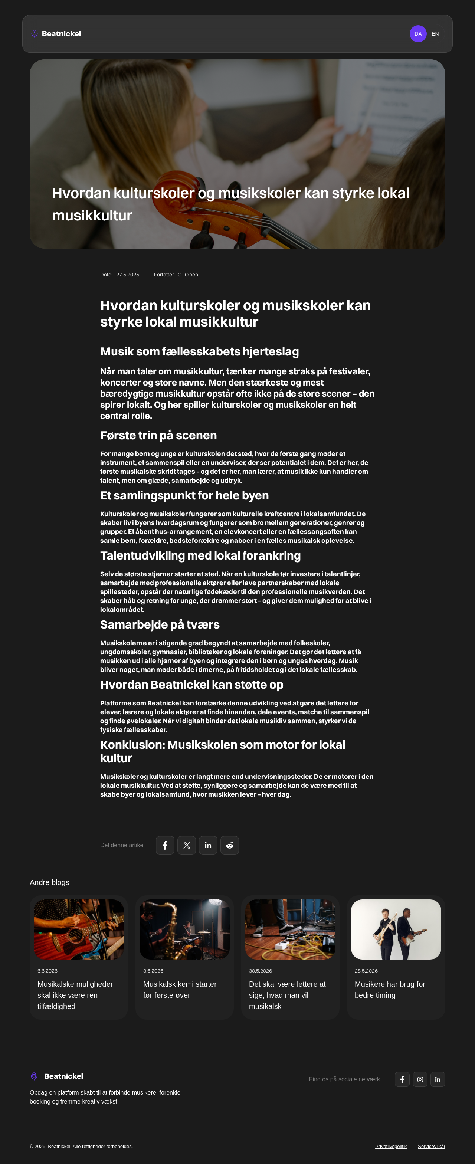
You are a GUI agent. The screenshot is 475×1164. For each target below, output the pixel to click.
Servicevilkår (431, 1146)
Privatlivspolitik (391, 1146)
